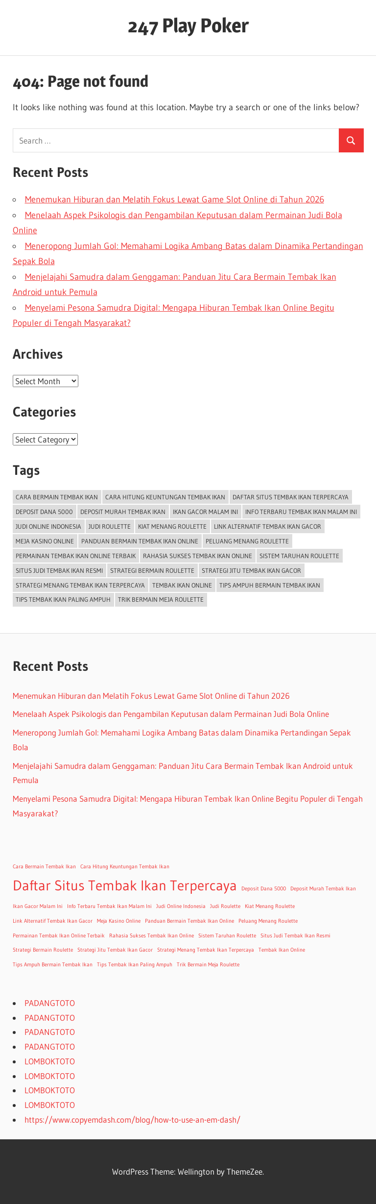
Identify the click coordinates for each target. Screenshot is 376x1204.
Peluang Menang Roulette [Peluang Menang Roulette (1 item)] (247, 541)
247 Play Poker (188, 25)
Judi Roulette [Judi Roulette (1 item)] (110, 526)
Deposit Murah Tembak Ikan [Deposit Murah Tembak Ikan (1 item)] (122, 512)
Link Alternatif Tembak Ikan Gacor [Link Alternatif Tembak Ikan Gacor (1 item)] (267, 526)
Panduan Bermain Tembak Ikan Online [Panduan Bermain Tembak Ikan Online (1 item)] (139, 541)
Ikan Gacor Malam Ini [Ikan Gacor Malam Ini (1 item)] (205, 512)
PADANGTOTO (49, 1003)
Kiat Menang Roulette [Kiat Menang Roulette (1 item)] (172, 526)
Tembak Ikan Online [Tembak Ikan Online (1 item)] (182, 585)
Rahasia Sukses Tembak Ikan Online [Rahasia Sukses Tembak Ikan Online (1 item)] (197, 556)
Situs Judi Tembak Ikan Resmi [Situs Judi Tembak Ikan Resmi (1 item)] (59, 570)
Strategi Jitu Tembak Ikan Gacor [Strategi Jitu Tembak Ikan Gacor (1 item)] (251, 570)
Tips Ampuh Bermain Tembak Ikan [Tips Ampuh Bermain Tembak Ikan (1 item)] (269, 585)
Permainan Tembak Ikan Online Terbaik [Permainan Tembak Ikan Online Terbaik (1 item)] (76, 556)
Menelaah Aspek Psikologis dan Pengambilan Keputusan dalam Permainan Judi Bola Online (171, 714)
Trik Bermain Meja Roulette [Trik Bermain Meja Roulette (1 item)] (161, 599)
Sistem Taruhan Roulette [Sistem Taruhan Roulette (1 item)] (299, 556)
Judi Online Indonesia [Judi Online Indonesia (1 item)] (48, 526)
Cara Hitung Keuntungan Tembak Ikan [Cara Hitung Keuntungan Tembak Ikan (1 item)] (165, 497)
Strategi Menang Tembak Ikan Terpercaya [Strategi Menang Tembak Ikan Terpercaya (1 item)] (80, 585)
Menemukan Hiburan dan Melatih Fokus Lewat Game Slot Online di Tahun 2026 (174, 199)
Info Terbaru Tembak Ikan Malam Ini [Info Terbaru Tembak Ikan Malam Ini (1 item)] (301, 512)
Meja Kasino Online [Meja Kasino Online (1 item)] (45, 541)
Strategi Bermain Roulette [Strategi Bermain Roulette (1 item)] (152, 570)
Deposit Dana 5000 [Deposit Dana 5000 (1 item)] (44, 512)
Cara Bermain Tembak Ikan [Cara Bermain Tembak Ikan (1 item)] (57, 497)
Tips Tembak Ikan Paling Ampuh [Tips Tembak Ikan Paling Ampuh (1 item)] (63, 599)
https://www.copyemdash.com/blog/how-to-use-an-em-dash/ (132, 1119)
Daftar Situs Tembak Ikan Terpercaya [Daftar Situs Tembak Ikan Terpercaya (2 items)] (291, 497)
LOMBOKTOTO (49, 1061)
